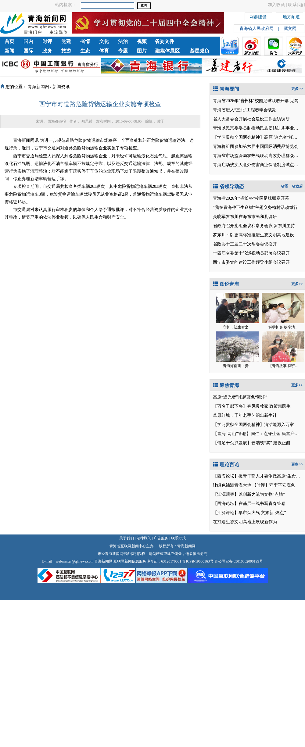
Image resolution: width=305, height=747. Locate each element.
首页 (9, 41)
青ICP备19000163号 (198, 561)
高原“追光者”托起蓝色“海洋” (240, 397)
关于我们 (126, 538)
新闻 (9, 50)
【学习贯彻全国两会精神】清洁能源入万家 (253, 424)
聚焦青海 (226, 385)
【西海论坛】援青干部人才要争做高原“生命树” (257, 476)
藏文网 (290, 28)
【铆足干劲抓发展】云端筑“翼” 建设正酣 (251, 443)
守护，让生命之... (237, 327)
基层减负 (199, 50)
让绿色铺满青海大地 (232, 485)
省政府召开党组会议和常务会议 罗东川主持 (254, 225)
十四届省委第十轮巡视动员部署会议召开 (251, 253)
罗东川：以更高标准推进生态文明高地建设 (253, 235)
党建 (66, 41)
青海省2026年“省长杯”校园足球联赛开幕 (251, 198)
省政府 (297, 186)
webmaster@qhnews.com (74, 561)
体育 (104, 50)
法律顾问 (144, 538)
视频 (142, 41)
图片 (142, 50)
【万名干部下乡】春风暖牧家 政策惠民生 (252, 406)
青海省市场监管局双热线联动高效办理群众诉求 (258, 155)
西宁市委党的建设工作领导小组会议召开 (251, 262)
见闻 (294, 100)
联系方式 (178, 538)
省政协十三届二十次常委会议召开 (245, 244)
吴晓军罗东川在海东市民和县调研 (245, 216)
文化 (104, 41)
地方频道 (291, 16)
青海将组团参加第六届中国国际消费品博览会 (255, 146)
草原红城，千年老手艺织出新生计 (245, 415)
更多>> (297, 89)
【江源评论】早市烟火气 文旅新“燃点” (249, 512)
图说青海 (226, 284)
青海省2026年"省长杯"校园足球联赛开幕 (251, 100)
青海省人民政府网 (256, 28)
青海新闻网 (38, 86)
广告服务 (161, 538)
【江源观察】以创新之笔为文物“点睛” (249, 494)
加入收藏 (276, 4)
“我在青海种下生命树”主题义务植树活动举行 (255, 207)
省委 (284, 186)
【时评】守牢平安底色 (273, 485)
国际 (28, 50)
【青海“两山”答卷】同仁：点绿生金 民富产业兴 (258, 433)
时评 (47, 41)
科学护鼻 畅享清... (283, 327)
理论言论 (226, 464)
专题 (123, 50)
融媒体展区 (167, 50)
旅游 (66, 50)
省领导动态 (228, 186)
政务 (47, 50)
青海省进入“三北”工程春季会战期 (244, 110)
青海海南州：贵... (237, 366)
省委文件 (164, 41)
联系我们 (296, 4)
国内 (28, 41)
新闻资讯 (61, 86)
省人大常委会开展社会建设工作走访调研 (251, 119)
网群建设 (258, 16)
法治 (123, 41)
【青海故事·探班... (283, 366)
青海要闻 (226, 88)
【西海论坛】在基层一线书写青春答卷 (249, 503)
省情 (85, 41)
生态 (85, 50)
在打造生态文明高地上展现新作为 (245, 522)
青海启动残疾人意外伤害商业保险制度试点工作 (258, 165)
